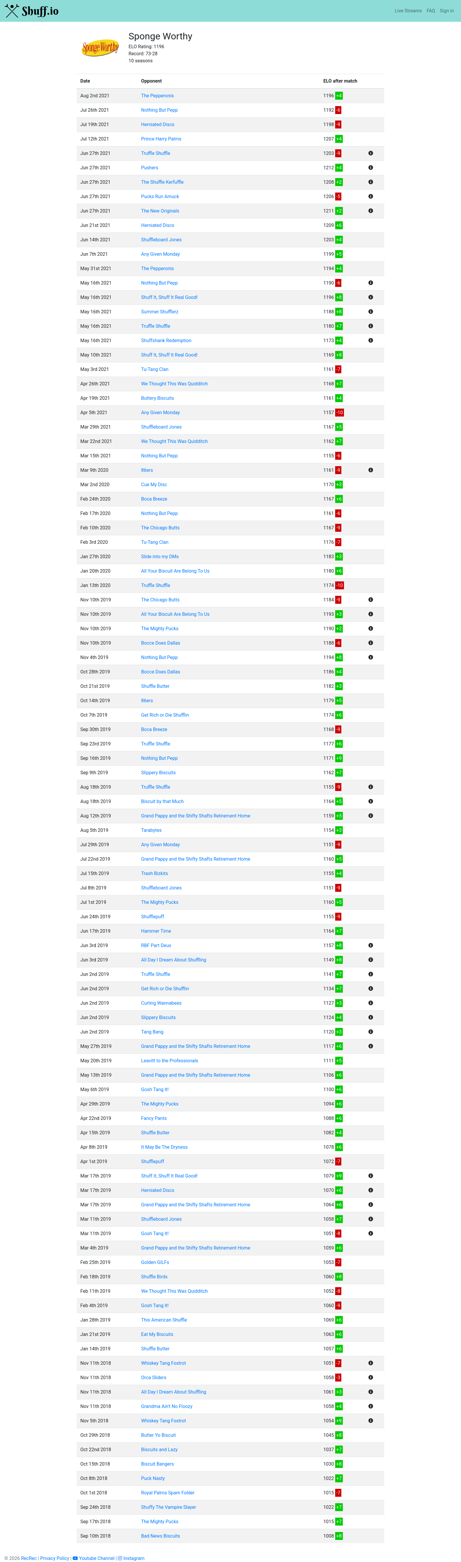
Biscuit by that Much (162, 801)
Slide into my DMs (160, 556)
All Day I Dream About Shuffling (173, 960)
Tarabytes (151, 830)
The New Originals (160, 211)
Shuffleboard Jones (161, 240)
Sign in (447, 11)
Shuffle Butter (155, 686)
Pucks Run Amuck (160, 196)
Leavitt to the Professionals (169, 1060)
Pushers (149, 167)
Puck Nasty (153, 1478)
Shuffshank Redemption (166, 340)
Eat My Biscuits (157, 1334)
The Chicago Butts (160, 528)
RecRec (28, 1558)
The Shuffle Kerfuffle (162, 182)
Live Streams (408, 11)
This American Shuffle (164, 1320)
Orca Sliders (153, 1377)
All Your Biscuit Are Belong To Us (175, 571)
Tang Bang (152, 1032)
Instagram (131, 1558)
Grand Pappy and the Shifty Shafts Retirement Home (195, 816)
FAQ (431, 11)
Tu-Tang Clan (154, 369)
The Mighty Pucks (159, 628)
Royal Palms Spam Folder (168, 1493)
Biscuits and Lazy (159, 1449)
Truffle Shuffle (155, 153)
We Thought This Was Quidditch (174, 384)
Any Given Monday (160, 254)
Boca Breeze (154, 499)
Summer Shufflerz (159, 312)
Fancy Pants (154, 1118)
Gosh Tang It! (155, 1089)
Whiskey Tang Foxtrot (163, 1363)
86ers (147, 470)
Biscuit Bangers (157, 1464)
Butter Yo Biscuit (158, 1435)
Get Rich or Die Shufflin (165, 715)
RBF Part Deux (156, 945)
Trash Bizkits (154, 873)
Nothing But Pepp (159, 110)
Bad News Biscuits (160, 1536)
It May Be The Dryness (164, 1147)
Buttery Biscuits (157, 398)
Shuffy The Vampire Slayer (168, 1507)
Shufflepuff (152, 916)
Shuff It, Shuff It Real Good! (169, 297)
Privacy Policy (54, 1558)
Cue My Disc (154, 484)
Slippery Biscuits (158, 772)
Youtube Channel (93, 1558)
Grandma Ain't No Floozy (167, 1406)
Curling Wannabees (161, 1003)
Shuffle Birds (154, 1277)
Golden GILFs (155, 1262)
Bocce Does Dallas (160, 643)
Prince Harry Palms (161, 139)
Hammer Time (156, 931)
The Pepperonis (157, 95)
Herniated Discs (157, 124)
